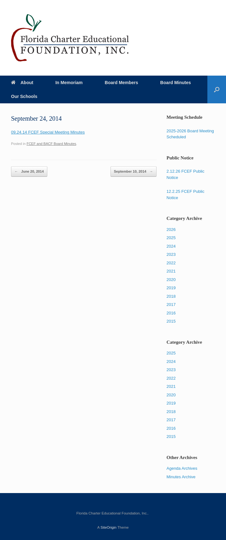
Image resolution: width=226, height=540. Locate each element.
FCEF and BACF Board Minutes (51, 144)
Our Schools (24, 96)
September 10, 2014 (133, 172)
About (22, 82)
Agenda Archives (182, 468)
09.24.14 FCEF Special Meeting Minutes (48, 132)
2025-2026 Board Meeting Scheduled (190, 134)
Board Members (121, 82)
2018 (171, 296)
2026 (171, 229)
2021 (171, 271)
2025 (171, 237)
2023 (171, 254)
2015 (171, 321)
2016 (171, 313)
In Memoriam (68, 82)
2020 (171, 279)
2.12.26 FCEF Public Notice (186, 174)
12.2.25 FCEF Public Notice (186, 194)
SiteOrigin (108, 527)
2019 (171, 287)
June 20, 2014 (29, 172)
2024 (171, 246)
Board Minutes (175, 82)
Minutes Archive (181, 476)
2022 (171, 263)
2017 (171, 304)
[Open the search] (216, 89)
